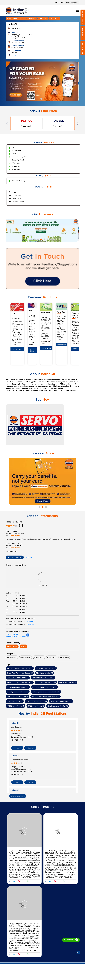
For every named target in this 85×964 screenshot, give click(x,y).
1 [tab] (40, 98)
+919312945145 (17, 740)
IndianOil (15, 723)
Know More (17, 349)
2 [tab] (44, 98)
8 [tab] (53, 239)
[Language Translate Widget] (72, 2)
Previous (7, 123)
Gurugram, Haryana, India (16, 636)
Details (30, 748)
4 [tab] (40, 239)
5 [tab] (44, 239)
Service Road (12, 646)
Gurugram (43, 18)
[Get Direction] (28, 636)
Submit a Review (14, 557)
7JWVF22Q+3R (12, 634)
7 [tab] (50, 239)
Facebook (15, 55)
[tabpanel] (42, 81)
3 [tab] (37, 239)
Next (77, 123)
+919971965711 (17, 774)
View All (29, 557)
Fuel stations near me (15, 18)
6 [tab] (47, 239)
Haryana (31, 18)
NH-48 (23, 646)
